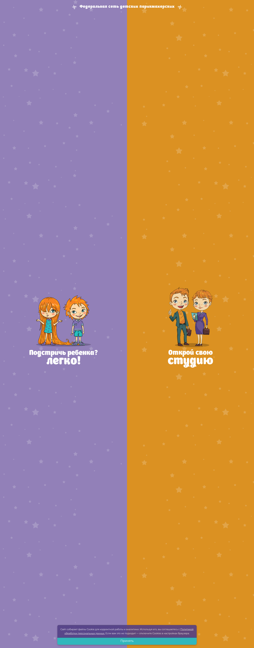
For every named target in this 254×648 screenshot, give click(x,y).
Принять (126, 641)
